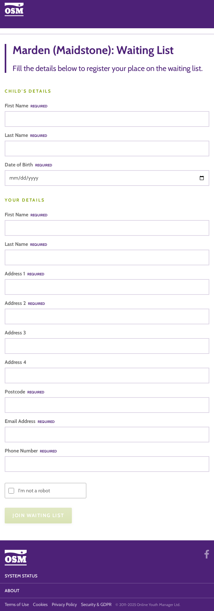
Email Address (30, 421)
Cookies (40, 604)
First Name (26, 106)
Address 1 (24, 274)
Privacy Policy (64, 604)
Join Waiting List (38, 515)
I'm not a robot (34, 491)
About (12, 590)
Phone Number (31, 451)
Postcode (24, 392)
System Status (21, 576)
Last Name (26, 135)
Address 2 (25, 303)
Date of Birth (28, 165)
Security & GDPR (96, 604)
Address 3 (15, 333)
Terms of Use (17, 604)
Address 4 (15, 362)
